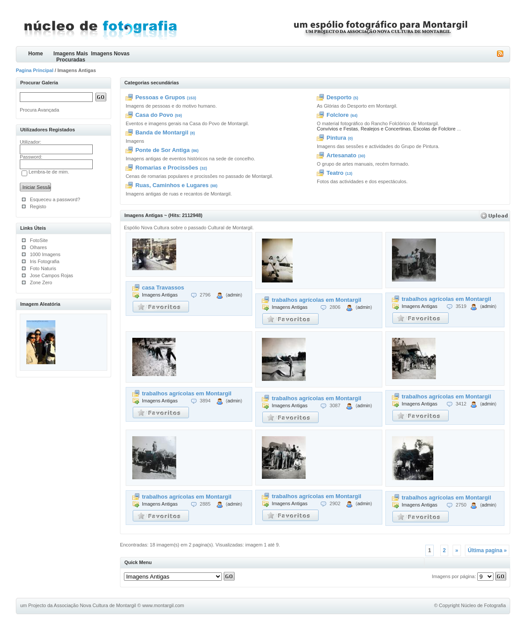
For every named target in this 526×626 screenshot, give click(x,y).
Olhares (38, 247)
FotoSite (39, 240)
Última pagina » (487, 550)
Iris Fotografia (44, 261)
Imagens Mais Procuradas (71, 56)
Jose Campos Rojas (51, 275)
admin (233, 294)
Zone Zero (41, 282)
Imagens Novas (110, 54)
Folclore (337, 115)
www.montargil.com (163, 605)
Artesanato (341, 155)
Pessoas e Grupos (160, 97)
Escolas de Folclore (435, 128)
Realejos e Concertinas (386, 128)
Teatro (335, 173)
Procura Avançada (39, 109)
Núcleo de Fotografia (483, 605)
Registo (38, 206)
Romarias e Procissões (166, 167)
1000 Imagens (45, 254)
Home (35, 54)
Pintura (336, 137)
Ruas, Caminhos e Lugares (172, 185)
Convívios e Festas (337, 128)
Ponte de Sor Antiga (162, 150)
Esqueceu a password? (55, 199)
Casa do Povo (154, 115)
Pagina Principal (35, 70)
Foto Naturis (43, 268)
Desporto (339, 97)
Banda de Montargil (162, 132)
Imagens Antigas (160, 294)
